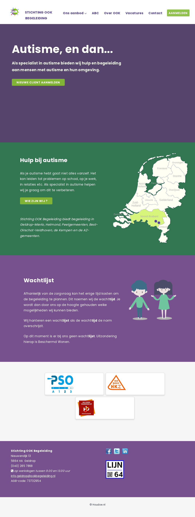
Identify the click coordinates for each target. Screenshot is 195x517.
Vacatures (134, 13)
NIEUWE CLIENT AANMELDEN (38, 82)
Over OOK (112, 13)
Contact (155, 13)
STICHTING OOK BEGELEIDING (38, 15)
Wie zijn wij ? (36, 201)
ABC (95, 13)
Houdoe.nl (99, 504)
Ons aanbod (73, 13)
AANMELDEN (178, 13)
